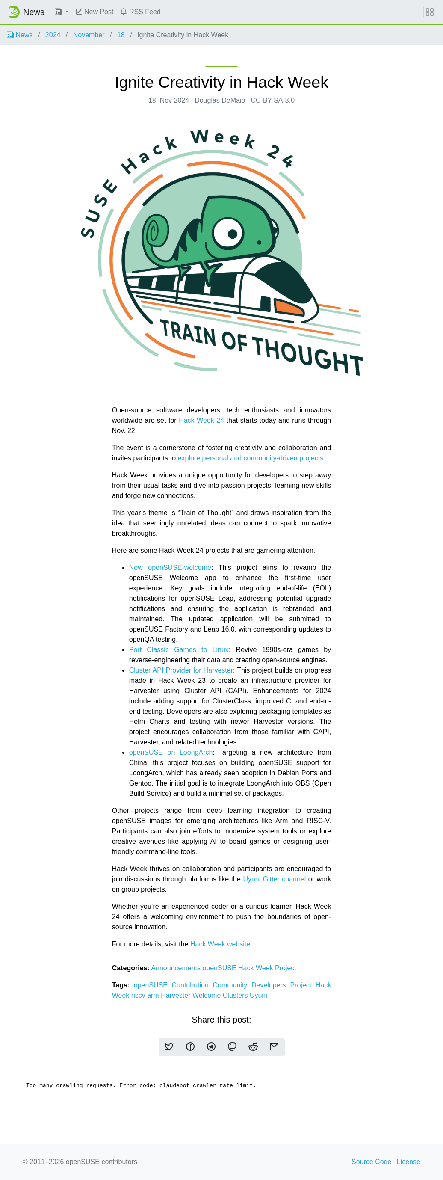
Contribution (192, 985)
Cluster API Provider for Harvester (181, 670)
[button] (61, 12)
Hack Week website (220, 944)
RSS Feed (140, 11)
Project (285, 968)
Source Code (371, 1161)
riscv (139, 995)
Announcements (176, 968)
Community (232, 985)
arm (154, 995)
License (408, 1161)
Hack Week (256, 968)
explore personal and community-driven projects (251, 458)
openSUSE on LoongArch (171, 752)
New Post (95, 11)
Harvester (176, 995)
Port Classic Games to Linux (179, 649)
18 (121, 35)
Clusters (236, 995)
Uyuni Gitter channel (274, 879)
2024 (53, 35)
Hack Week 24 (201, 420)
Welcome (207, 995)
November (89, 35)
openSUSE (220, 968)
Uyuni (258, 995)
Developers (270, 985)
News (19, 35)
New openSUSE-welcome (170, 567)
